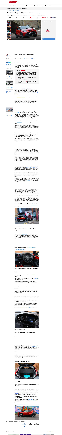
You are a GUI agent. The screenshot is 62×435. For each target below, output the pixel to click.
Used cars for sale (21, 6)
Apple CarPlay (28, 167)
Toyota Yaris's (19, 122)
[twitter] (9, 62)
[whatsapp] (10, 62)
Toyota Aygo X (32, 58)
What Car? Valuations (32, 247)
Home (7, 10)
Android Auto (34, 167)
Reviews (11, 6)
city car (18, 58)
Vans (38, 2)
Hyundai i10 (17, 112)
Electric (28, 6)
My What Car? (49, 2)
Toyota (10, 10)
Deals (15, 6)
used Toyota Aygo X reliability (26, 307)
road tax (36, 278)
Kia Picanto (28, 180)
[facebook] (7, 62)
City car (40, 13)
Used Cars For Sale (34, 204)
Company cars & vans (44, 6)
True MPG (33, 273)
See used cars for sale (48, 38)
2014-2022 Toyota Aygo (33, 95)
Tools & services (42, 2)
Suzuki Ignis (24, 88)
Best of (36, 6)
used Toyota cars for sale (20, 249)
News (32, 6)
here (23, 397)
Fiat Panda (29, 88)
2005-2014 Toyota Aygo (20, 96)
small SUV (23, 58)
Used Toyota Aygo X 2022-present (16, 10)
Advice (51, 6)
